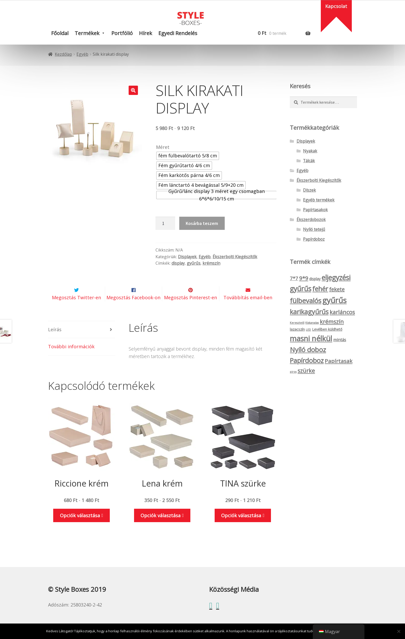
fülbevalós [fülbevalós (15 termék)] (305, 300)
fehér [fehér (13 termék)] (320, 288)
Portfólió (122, 33)
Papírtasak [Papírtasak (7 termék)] (338, 361)
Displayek (187, 257)
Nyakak (310, 151)
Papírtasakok (315, 210)
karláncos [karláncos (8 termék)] (342, 312)
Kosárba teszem (202, 223)
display (178, 263)
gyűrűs (193, 263)
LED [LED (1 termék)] (308, 329)
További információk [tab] (71, 359)
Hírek (145, 33)
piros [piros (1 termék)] (293, 372)
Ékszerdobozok (311, 219)
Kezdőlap (63, 54)
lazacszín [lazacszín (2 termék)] (297, 329)
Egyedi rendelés (177, 33)
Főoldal (59, 33)
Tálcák (309, 161)
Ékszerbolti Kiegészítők (235, 257)
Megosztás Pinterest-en (190, 310)
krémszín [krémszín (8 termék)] (332, 321)
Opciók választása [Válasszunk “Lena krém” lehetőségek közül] (161, 527)
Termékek (87, 33)
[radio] (188, 156)
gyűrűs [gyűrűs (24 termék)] (334, 300)
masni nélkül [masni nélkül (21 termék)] (311, 338)
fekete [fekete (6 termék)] (337, 289)
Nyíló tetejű (314, 229)
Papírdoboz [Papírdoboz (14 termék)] (307, 360)
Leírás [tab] (54, 342)
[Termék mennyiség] (165, 223)
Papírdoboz (314, 239)
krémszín (211, 263)
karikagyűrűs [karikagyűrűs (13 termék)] (309, 311)
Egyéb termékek (318, 200)
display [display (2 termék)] (315, 278)
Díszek (309, 190)
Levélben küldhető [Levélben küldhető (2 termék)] (327, 329)
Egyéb (82, 54)
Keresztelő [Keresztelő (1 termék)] (297, 323)
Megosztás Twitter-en (76, 310)
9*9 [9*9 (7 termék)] (303, 278)
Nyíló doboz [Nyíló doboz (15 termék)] (308, 349)
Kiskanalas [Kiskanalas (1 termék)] (312, 323)
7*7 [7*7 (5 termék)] (294, 278)
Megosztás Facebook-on (133, 310)
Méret (162, 147)
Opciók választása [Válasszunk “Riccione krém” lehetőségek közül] (80, 527)
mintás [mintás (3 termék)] (339, 340)
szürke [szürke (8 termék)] (306, 370)
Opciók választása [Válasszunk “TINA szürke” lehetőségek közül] (241, 527)
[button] (133, 90)
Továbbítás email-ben (247, 310)
